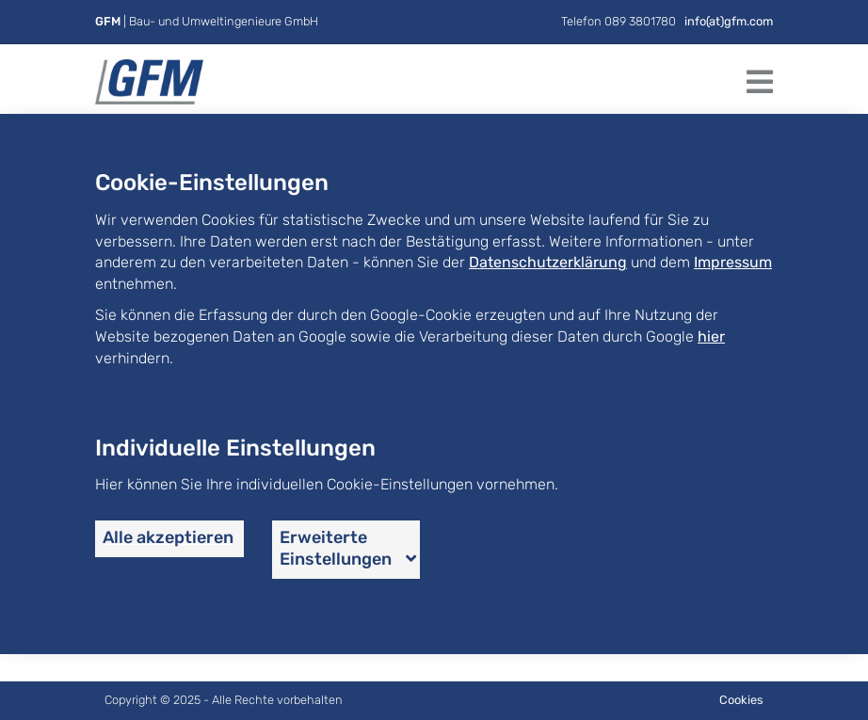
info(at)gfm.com (728, 21)
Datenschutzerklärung (548, 262)
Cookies (741, 700)
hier (711, 336)
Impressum (733, 262)
